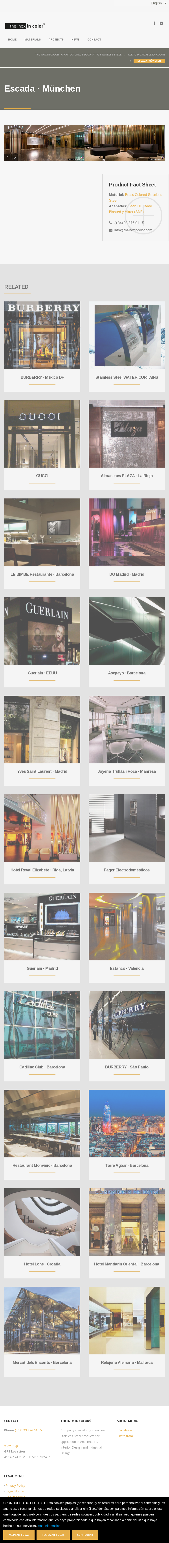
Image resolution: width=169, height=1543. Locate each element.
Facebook (125, 1430)
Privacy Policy (15, 1485)
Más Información (49, 1526)
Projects (56, 39)
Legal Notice (15, 1491)
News (75, 39)
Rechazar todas (53, 1534)
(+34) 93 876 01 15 (28, 1430)
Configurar (85, 1534)
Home (12, 39)
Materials (32, 39)
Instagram (125, 1436)
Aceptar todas (19, 1534)
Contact (94, 39)
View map (11, 1445)
